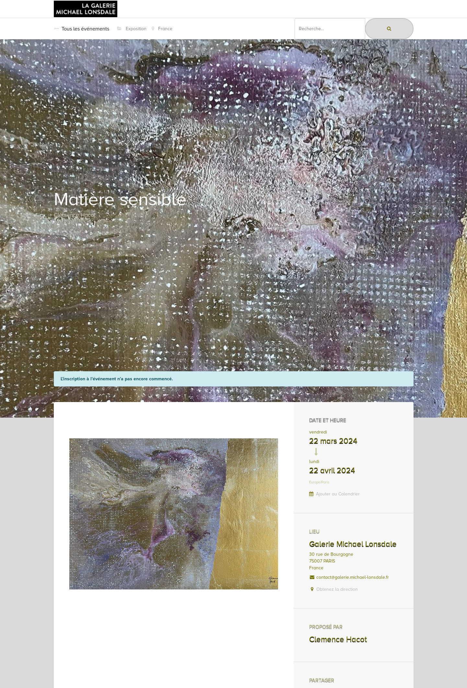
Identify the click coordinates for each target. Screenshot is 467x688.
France (162, 28)
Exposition (131, 28)
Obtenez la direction (337, 589)
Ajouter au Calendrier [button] (338, 494)
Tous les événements (81, 29)
